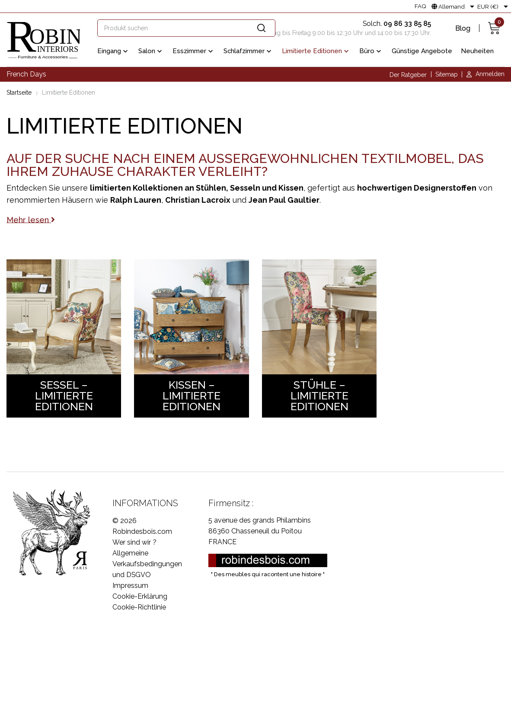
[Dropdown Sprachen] (454, 6)
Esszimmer (193, 51)
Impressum (130, 585)
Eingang (113, 51)
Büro (371, 51)
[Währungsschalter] (494, 6)
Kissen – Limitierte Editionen (191, 395)
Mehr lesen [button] (30, 219)
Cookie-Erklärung (139, 596)
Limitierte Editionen (316, 51)
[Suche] (186, 28)
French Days (26, 74)
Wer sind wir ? (134, 542)
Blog (462, 28)
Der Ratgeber (408, 74)
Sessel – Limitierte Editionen (64, 395)
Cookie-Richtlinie (139, 607)
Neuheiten (477, 51)
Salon (151, 51)
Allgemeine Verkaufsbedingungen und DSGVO (147, 564)
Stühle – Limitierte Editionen (319, 395)
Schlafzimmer (248, 51)
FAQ (420, 6)
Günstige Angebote (422, 51)
